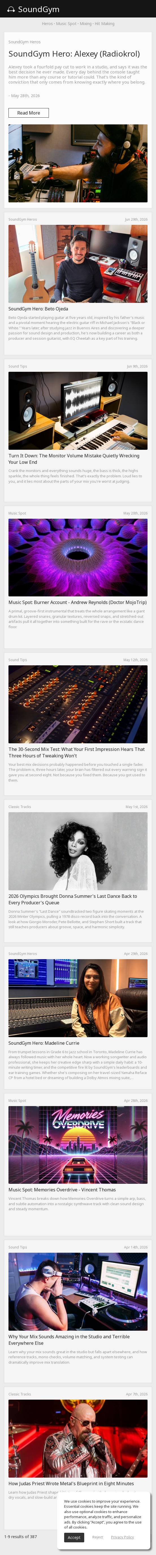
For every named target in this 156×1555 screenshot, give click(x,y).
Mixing (86, 23)
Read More (28, 113)
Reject (97, 1537)
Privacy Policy (122, 1537)
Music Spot (66, 23)
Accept (74, 1537)
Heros (47, 23)
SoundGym (33, 9)
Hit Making (104, 23)
